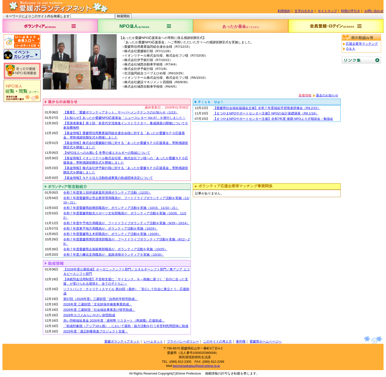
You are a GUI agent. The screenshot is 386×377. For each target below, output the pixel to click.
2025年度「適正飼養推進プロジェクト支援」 (95, 331)
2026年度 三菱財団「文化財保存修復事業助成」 (97, 304)
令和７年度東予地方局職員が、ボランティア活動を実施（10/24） (110, 228)
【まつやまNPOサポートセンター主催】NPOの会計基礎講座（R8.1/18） (265, 113)
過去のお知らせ (327, 95)
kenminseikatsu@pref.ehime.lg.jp (196, 366)
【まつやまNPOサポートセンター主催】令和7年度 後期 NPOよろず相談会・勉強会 (273, 119)
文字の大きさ (304, 11)
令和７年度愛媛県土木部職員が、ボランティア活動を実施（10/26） (112, 234)
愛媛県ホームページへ (266, 341)
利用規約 (284, 11)
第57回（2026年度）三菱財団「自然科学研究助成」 (100, 299)
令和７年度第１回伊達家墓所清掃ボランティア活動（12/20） (107, 192)
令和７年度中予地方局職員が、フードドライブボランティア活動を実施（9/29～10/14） (126, 223)
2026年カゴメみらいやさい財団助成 (89, 315)
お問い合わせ (374, 11)
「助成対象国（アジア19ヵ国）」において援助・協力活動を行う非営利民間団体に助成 (125, 326)
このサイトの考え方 (217, 341)
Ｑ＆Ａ (350, 48)
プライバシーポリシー (183, 341)
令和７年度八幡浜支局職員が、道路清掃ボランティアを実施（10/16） (113, 254)
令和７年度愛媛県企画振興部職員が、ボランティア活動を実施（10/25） (115, 249)
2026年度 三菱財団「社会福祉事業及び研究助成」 (99, 310)
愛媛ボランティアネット (122, 341)
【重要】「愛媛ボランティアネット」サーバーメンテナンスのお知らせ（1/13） (120, 112)
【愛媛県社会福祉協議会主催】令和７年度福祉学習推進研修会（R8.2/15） (267, 108)
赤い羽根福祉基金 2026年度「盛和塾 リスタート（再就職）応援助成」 (114, 320)
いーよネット (153, 341)
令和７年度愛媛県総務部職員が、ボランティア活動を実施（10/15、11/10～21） (121, 208)
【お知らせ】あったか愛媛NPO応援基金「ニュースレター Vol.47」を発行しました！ (124, 118)
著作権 (240, 341)
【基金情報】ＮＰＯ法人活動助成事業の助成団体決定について (108, 178)
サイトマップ (327, 11)
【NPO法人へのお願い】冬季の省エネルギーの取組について (106, 153)
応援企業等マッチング (362, 44)
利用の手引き (350, 11)
